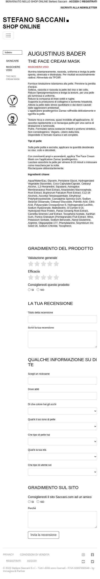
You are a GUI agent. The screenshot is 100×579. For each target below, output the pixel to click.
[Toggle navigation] (8, 35)
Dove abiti (33, 389)
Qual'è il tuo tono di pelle (41, 419)
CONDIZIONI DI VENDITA (34, 554)
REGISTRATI (89, 1)
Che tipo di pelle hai (39, 434)
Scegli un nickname (39, 373)
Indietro (8, 52)
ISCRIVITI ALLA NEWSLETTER (79, 7)
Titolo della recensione (40, 312)
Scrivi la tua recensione (41, 327)
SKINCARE (12, 60)
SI (33, 289)
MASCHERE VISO (13, 68)
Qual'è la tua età (37, 449)
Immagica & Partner (14, 571)
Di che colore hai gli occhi (42, 404)
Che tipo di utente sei (39, 464)
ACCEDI (32, 560)
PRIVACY (8, 554)
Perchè (32, 508)
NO (42, 289)
